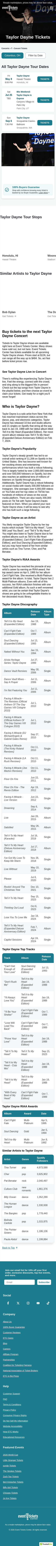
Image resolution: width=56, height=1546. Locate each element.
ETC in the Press (11, 1376)
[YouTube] (38, 1303)
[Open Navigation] (51, 8)
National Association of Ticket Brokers (20, 1370)
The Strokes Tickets (12, 1471)
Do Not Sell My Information (15, 1421)
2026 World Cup (10, 1455)
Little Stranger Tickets (13, 1460)
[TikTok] (48, 1303)
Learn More (44, 193)
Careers (6, 1349)
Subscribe (44, 1282)
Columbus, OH (12, 55)
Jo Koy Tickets (9, 1498)
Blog (5, 1343)
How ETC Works (10, 1432)
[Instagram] (28, 1303)
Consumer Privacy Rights (15, 1415)
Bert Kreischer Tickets (13, 1482)
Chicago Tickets (10, 1493)
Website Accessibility (12, 1426)
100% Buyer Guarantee (14, 1327)
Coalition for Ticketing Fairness (17, 1365)
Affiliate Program (10, 1354)
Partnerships (9, 1360)
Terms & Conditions (12, 1404)
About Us (7, 1321)
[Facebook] (8, 1303)
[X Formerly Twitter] (18, 1303)
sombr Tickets (9, 1465)
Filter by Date (35, 55)
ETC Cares (8, 1338)
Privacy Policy (9, 1410)
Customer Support (11, 1393)
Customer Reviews (11, 1332)
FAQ (5, 1399)
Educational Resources (13, 1437)
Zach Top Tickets (11, 1476)
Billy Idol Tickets (10, 1487)
